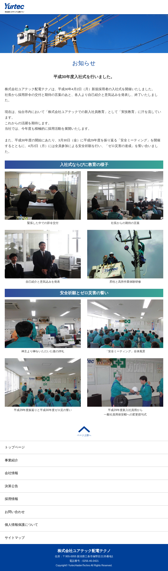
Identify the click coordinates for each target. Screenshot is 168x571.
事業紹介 (11, 460)
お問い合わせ (15, 512)
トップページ (15, 447)
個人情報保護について (21, 524)
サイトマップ (15, 538)
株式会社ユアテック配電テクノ (14, 8)
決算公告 (11, 486)
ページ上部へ (84, 431)
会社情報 (11, 473)
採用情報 (11, 499)
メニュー (161, 10)
